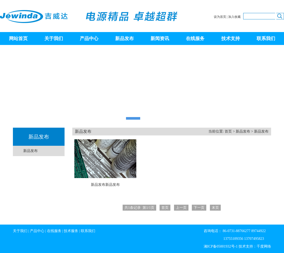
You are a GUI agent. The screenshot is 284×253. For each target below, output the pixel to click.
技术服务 (71, 231)
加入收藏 (234, 17)
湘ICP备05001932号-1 (221, 246)
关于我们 (53, 38)
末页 (215, 208)
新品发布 (124, 38)
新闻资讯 (160, 38)
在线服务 (195, 38)
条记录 (139, 208)
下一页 (199, 208)
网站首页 (18, 38)
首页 (228, 131)
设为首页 (220, 17)
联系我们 (266, 38)
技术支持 (230, 38)
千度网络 (264, 246)
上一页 (181, 208)
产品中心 (89, 38)
